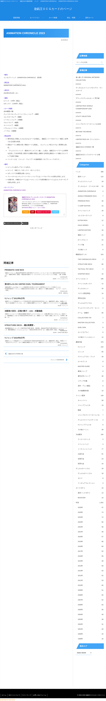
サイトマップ (26, 695)
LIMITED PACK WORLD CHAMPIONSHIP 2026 (84, 107)
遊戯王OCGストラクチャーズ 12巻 (88, 154)
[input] (89, 62)
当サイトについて (14, 695)
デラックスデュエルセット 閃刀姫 (87, 98)
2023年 (25, 223)
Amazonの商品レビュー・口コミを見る (34, 207)
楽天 (32, 212)
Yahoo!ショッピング (44, 212)
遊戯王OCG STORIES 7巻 (85, 147)
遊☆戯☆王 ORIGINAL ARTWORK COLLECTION (88, 78)
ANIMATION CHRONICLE (12, 223)
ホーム (4, 695)
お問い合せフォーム (39, 695)
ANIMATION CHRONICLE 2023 (15, 190)
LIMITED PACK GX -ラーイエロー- (88, 139)
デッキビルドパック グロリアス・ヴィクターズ (89, 89)
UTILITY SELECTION (83, 116)
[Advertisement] (36, 56)
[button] (102, 62)
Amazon (26, 212)
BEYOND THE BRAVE (83, 131)
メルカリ (55, 212)
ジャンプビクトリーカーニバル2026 (88, 124)
